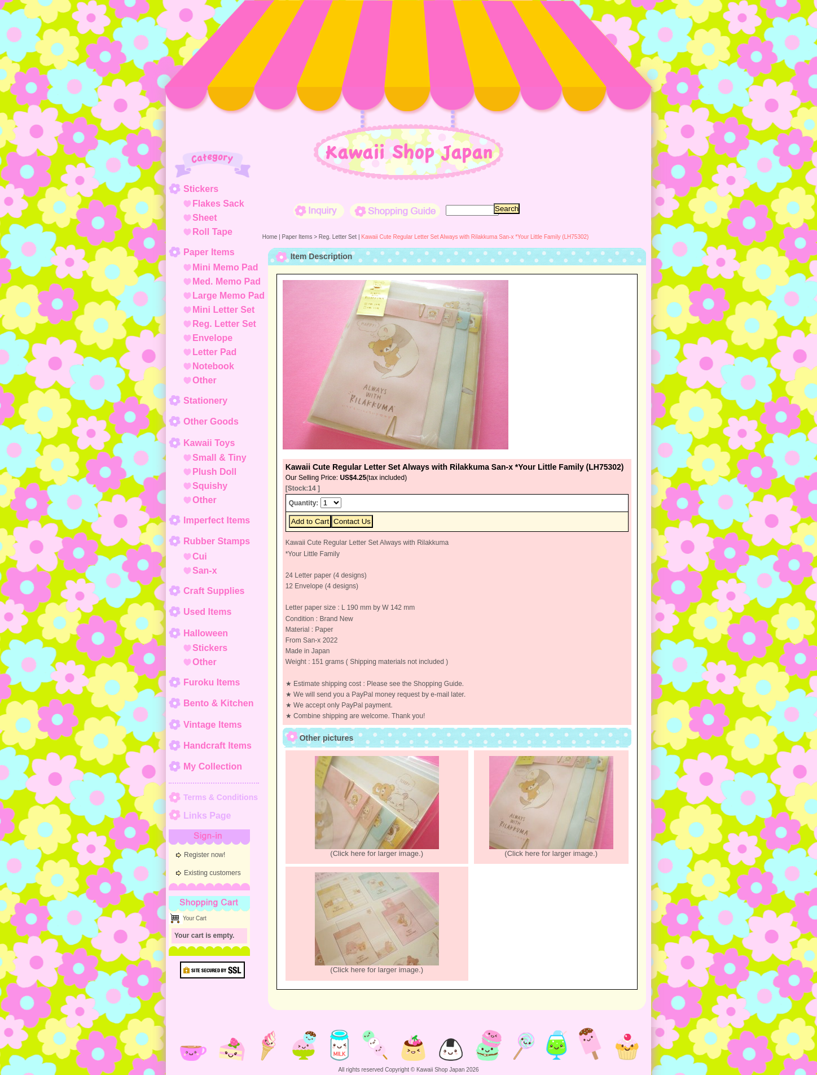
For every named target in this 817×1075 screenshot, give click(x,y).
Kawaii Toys (209, 443)
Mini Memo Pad (225, 267)
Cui (199, 556)
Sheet (204, 217)
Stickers (200, 189)
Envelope (212, 338)
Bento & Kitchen (218, 703)
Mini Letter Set (223, 309)
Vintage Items (212, 724)
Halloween (205, 633)
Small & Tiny (219, 457)
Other (204, 380)
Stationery (205, 400)
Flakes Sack (218, 203)
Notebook (213, 366)
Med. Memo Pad (226, 281)
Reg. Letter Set (224, 324)
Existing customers (212, 873)
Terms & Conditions (220, 797)
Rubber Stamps (216, 541)
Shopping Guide (395, 211)
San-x (204, 570)
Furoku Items (211, 682)
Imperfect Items (216, 520)
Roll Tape (212, 232)
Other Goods (211, 421)
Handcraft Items (217, 745)
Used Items (207, 612)
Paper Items (209, 252)
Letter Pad (214, 352)
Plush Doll (214, 472)
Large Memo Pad (228, 295)
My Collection (212, 766)
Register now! (204, 855)
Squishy (209, 486)
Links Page (207, 815)
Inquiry (318, 211)
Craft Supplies (213, 591)
